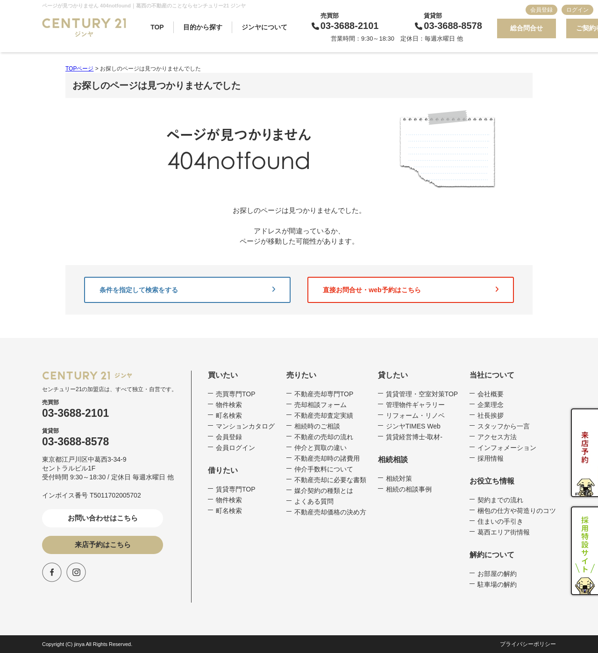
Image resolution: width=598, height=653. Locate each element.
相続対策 (399, 478)
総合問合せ (526, 28)
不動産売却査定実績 (323, 415)
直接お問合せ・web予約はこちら (410, 290)
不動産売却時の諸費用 (327, 458)
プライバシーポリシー (528, 644)
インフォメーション (506, 447)
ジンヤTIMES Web (413, 426)
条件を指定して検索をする (187, 290)
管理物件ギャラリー (415, 404)
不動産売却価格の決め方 (330, 512)
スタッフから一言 (503, 426)
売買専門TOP (236, 394)
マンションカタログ (245, 426)
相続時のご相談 (317, 426)
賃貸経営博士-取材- (414, 437)
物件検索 (229, 404)
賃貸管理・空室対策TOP (422, 394)
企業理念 (490, 404)
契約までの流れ (500, 500)
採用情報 (490, 458)
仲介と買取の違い (320, 447)
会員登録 (541, 10)
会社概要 (490, 394)
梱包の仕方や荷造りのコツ (516, 510)
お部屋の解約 (497, 573)
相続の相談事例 (409, 489)
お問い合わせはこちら (103, 518)
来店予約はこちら (103, 544)
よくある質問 (314, 501)
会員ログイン (235, 447)
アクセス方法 (497, 437)
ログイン (577, 10)
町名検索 (229, 415)
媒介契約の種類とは (323, 490)
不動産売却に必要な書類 (330, 480)
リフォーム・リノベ (415, 415)
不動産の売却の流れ (323, 437)
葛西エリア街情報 (503, 532)
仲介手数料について (323, 469)
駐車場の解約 (497, 584)
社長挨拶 (490, 415)
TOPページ (79, 68)
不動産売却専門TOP (324, 394)
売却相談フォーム (320, 404)
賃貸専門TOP (236, 489)
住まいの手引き (500, 521)
